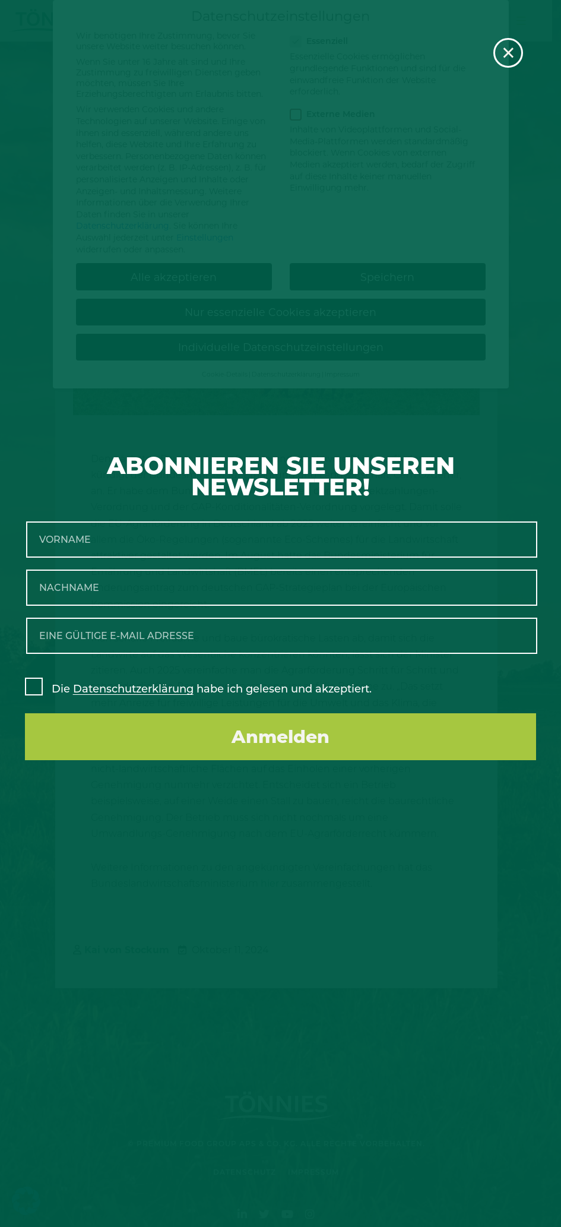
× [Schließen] (508, 53)
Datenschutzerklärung (133, 688)
